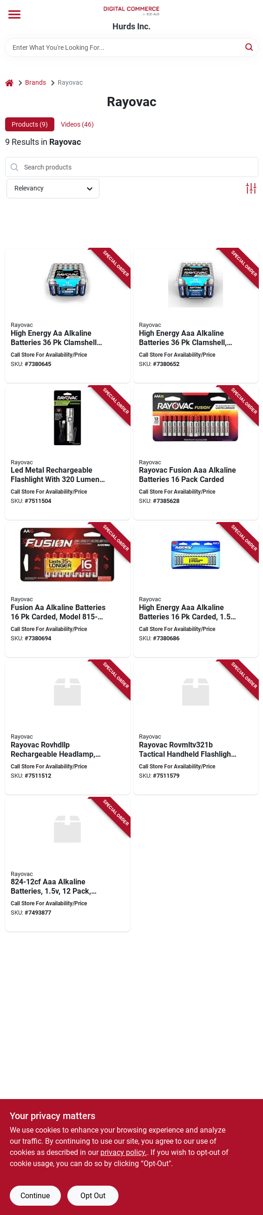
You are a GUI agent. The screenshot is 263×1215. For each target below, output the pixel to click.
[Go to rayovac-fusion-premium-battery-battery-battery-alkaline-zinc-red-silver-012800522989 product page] (67, 590)
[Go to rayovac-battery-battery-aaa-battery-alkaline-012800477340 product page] (67, 865)
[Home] (9, 83)
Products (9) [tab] (30, 124)
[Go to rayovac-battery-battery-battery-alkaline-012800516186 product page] (195, 316)
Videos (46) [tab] (77, 124)
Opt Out (92, 1195)
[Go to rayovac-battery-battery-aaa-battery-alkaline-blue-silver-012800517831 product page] (195, 590)
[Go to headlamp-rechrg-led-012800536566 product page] (67, 727)
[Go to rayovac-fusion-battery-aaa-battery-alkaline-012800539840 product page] (195, 453)
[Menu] (14, 14)
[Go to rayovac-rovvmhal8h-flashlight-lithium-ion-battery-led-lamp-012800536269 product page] (67, 453)
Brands (35, 82)
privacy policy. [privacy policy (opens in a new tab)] (123, 1152)
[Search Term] (131, 47)
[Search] (249, 46)
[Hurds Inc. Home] (131, 11)
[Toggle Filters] (251, 188)
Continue (35, 1195)
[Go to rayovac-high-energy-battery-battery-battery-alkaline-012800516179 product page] (67, 316)
